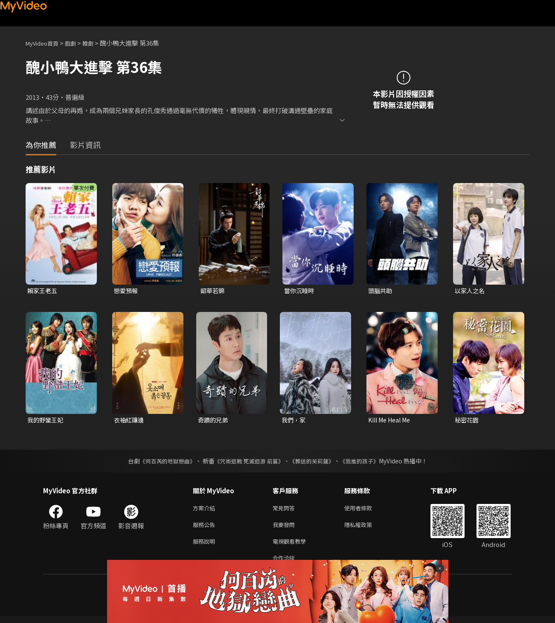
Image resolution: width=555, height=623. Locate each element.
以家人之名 (471, 290)
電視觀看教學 (292, 545)
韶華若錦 (213, 290)
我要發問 (285, 528)
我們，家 (294, 420)
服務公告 (205, 528)
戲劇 (77, 42)
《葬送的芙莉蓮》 (315, 462)
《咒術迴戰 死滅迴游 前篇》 (248, 462)
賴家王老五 (43, 290)
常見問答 (285, 510)
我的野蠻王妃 (46, 420)
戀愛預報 (126, 290)
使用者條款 (365, 510)
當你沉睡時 (300, 290)
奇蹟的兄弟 (214, 420)
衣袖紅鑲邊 (130, 420)
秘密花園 (467, 420)
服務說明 (205, 545)
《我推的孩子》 (365, 462)
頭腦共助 (381, 290)
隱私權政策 (365, 528)
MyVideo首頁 (45, 42)
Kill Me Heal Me (392, 420)
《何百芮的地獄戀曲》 (162, 462)
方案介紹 (205, 510)
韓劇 (96, 42)
